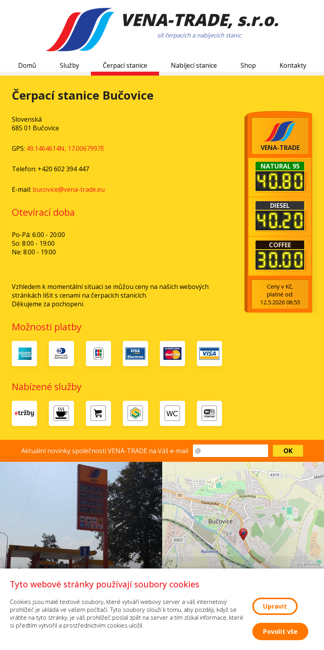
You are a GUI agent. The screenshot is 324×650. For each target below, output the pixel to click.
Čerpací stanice (125, 65)
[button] (243, 534)
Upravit (275, 606)
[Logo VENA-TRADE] (80, 30)
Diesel (280, 205)
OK (288, 450)
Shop (248, 65)
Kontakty (293, 65)
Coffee (280, 245)
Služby (69, 65)
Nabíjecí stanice (194, 65)
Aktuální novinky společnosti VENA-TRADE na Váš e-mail (104, 450)
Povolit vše (280, 631)
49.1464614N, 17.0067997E (65, 148)
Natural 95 (280, 166)
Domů (27, 65)
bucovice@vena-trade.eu (69, 189)
